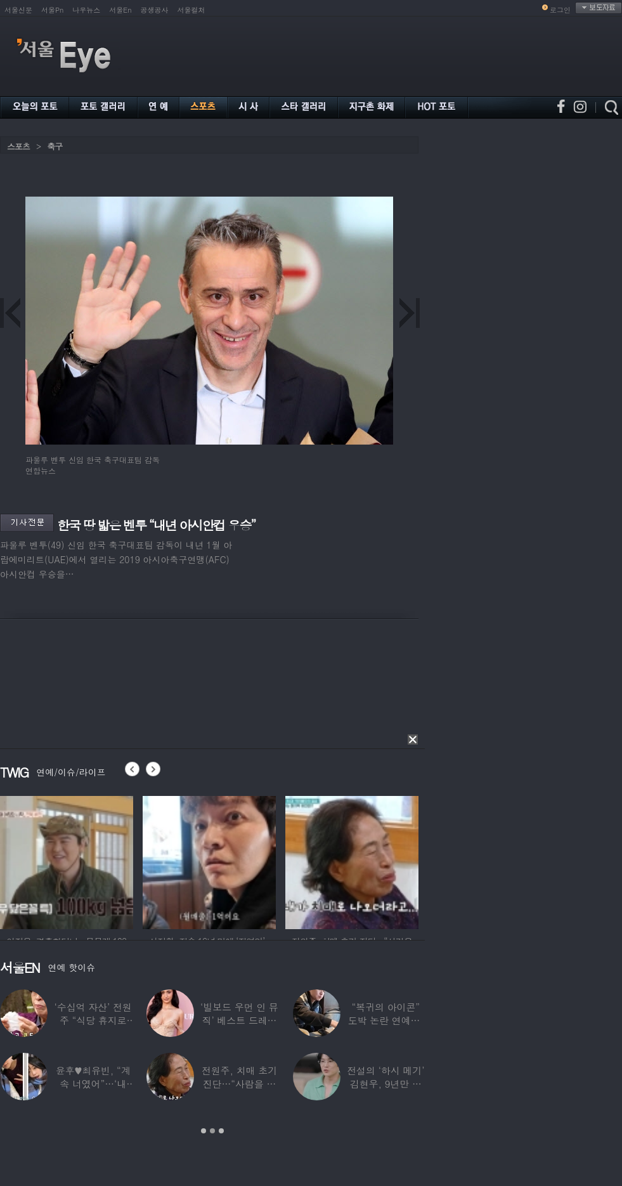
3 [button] (221, 1130)
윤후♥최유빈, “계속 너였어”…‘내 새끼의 (93, 1084)
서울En (120, 10)
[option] (66, 860)
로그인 (560, 10)
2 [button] (212, 1130)
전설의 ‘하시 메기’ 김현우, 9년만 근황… (385, 1084)
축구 (54, 146)
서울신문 (18, 10)
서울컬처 (191, 10)
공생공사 (155, 10)
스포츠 (18, 146)
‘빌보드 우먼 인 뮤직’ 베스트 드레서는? (239, 1020)
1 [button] (203, 1130)
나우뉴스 (86, 10)
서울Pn (52, 10)
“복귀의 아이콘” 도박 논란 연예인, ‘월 (386, 1020)
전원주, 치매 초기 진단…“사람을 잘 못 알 (239, 1084)
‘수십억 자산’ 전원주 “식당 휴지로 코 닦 (93, 1020)
